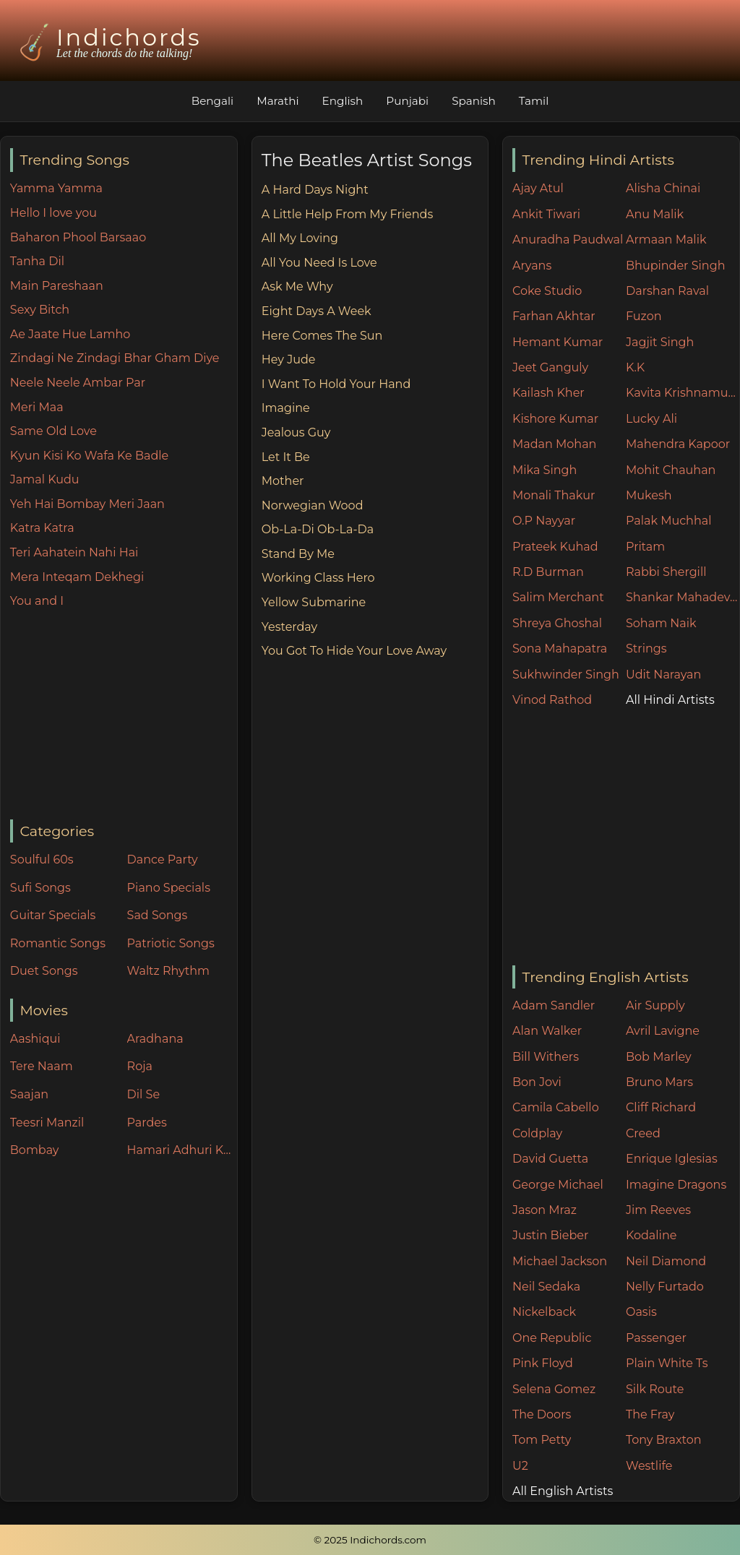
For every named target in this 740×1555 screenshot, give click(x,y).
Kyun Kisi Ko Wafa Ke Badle (89, 455)
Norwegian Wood (312, 505)
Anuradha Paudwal (567, 239)
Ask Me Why (297, 286)
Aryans (531, 265)
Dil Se (143, 1094)
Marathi (277, 101)
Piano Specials (168, 888)
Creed (643, 1133)
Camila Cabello (555, 1107)
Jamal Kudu (44, 479)
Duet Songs (44, 971)
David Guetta (550, 1159)
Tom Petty (541, 1440)
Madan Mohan (554, 444)
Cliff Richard (661, 1107)
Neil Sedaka (546, 1286)
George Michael (557, 1185)
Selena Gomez (553, 1389)
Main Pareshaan (56, 286)
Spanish (474, 101)
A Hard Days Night (315, 190)
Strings (646, 648)
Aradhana (155, 1039)
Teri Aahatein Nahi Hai (74, 552)
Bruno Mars (659, 1082)
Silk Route (655, 1389)
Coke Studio (547, 291)
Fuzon (643, 316)
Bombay (34, 1150)
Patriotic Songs (171, 943)
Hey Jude (289, 359)
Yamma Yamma (56, 188)
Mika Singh (544, 470)
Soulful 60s (42, 859)
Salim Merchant (558, 597)
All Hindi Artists (670, 700)
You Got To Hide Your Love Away (354, 651)
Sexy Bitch (39, 309)
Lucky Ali (651, 419)
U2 (520, 1466)
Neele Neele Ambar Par (77, 382)
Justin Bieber (550, 1235)
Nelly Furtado (665, 1286)
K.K (635, 367)
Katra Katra (42, 528)
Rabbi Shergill (666, 572)
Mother (283, 481)
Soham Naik (661, 623)
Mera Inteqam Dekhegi (77, 577)
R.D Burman (548, 572)
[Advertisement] (123, 715)
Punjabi (407, 101)
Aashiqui (35, 1039)
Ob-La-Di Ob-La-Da (318, 529)
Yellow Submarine (314, 602)
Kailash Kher (548, 393)
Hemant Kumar (557, 342)
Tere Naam (41, 1066)
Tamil (534, 101)
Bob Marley (659, 1057)
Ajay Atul (538, 188)
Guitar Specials (53, 915)
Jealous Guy (296, 432)
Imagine (286, 408)
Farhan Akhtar (553, 316)
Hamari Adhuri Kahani (182, 1150)
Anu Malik (655, 214)
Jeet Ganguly (550, 367)
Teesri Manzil (47, 1122)
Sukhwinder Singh (565, 674)
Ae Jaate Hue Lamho (70, 334)
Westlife (649, 1466)
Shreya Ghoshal (557, 623)
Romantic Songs (58, 943)
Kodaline (651, 1235)
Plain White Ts (666, 1363)
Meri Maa (37, 407)
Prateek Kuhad (555, 546)
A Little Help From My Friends (347, 214)
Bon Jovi (537, 1082)
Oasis (641, 1312)
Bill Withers (545, 1057)
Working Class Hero (318, 578)
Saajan (29, 1094)
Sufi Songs (40, 888)
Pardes (147, 1122)
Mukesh (649, 495)
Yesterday (289, 627)
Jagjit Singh (660, 342)
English (342, 101)
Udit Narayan (663, 674)
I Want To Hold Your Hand (336, 384)
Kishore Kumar (555, 419)
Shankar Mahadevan (682, 597)
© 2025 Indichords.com (370, 1540)
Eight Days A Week (316, 311)
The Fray (650, 1414)
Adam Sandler (553, 1005)
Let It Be (286, 457)
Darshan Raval (667, 291)
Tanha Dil (37, 261)
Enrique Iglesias (672, 1159)
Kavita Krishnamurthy (682, 393)
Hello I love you (53, 213)
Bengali (212, 101)
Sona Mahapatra (559, 648)
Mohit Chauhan (670, 470)
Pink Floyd (542, 1363)
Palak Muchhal (669, 520)
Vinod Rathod (552, 700)
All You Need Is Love (319, 263)
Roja (139, 1066)
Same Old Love (53, 431)
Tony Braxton (664, 1440)
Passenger (656, 1338)
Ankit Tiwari (546, 214)
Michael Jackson (559, 1261)
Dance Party (162, 859)
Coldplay (537, 1133)
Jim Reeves (658, 1210)
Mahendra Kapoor (678, 444)
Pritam (645, 546)
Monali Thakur (553, 495)
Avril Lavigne (663, 1031)
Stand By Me (298, 554)
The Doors (541, 1414)
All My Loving (300, 238)
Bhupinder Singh (675, 265)
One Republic (551, 1338)
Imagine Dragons (676, 1185)
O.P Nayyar (543, 520)
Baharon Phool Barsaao (78, 237)
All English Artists (562, 1491)
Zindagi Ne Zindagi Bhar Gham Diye (115, 358)
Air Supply (655, 1005)
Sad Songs (157, 915)
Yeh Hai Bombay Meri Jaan (87, 504)
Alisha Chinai (663, 188)
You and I (37, 601)
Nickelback (544, 1312)
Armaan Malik (666, 239)
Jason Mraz (544, 1210)
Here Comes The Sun (322, 336)
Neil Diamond (666, 1261)
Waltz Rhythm (168, 971)
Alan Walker (547, 1031)
